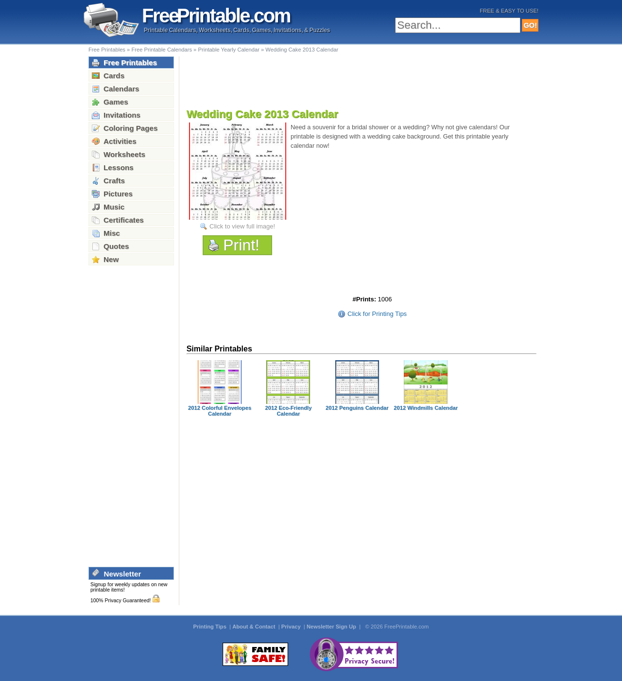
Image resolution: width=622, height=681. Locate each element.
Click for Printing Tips (377, 313)
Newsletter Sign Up (332, 626)
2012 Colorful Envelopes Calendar (219, 411)
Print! (241, 245)
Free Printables (106, 49)
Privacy (291, 626)
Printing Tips (210, 626)
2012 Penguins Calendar (357, 408)
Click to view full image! (242, 226)
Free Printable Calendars (161, 49)
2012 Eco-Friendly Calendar (288, 411)
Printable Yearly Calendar (228, 49)
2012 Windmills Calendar (426, 408)
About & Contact (254, 626)
